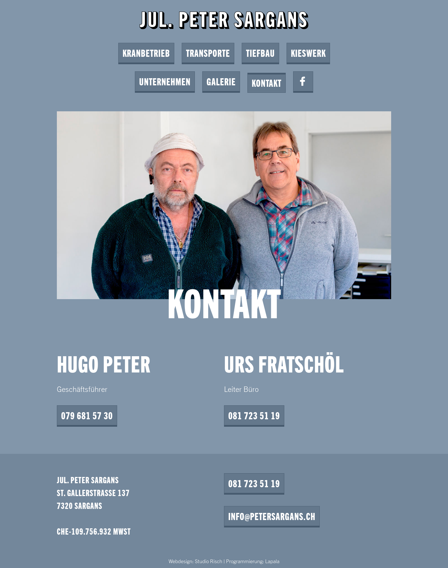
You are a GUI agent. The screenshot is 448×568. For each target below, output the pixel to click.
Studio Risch (208, 561)
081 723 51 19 (254, 415)
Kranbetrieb (146, 53)
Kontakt (266, 82)
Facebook (303, 81)
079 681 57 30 (87, 415)
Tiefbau (260, 53)
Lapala (272, 561)
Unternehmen (165, 81)
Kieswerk (308, 53)
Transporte (208, 53)
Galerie (221, 81)
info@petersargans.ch (271, 516)
